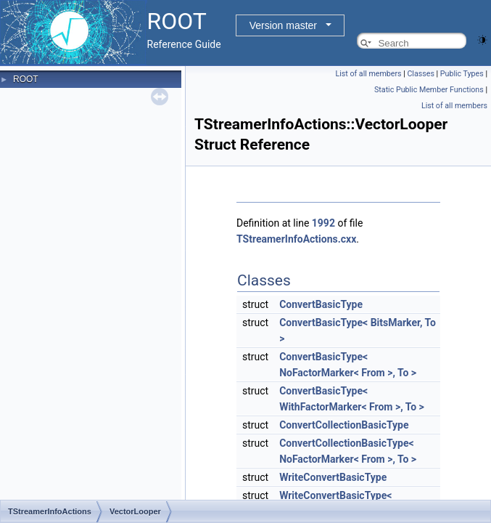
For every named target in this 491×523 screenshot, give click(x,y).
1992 (323, 223)
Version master (283, 25)
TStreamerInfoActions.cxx (296, 239)
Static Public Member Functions (429, 89)
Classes (420, 73)
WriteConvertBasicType (333, 477)
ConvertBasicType (321, 304)
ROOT (25, 79)
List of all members (368, 73)
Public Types (462, 73)
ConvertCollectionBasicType (343, 425)
